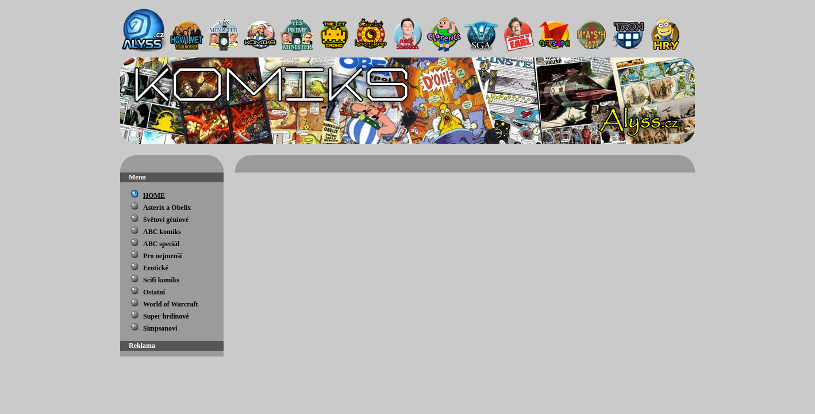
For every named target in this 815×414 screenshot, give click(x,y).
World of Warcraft (170, 304)
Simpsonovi (160, 328)
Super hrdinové (166, 316)
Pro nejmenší (162, 256)
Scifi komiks (161, 280)
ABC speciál (161, 244)
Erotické (155, 268)
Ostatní (154, 292)
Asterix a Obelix (167, 208)
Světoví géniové (166, 220)
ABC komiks (162, 232)
